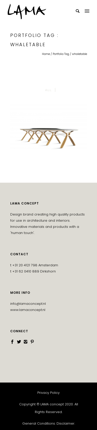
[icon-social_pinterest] (32, 342)
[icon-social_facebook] (13, 342)
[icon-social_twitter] (20, 342)
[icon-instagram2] (27, 342)
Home (46, 54)
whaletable (79, 54)
